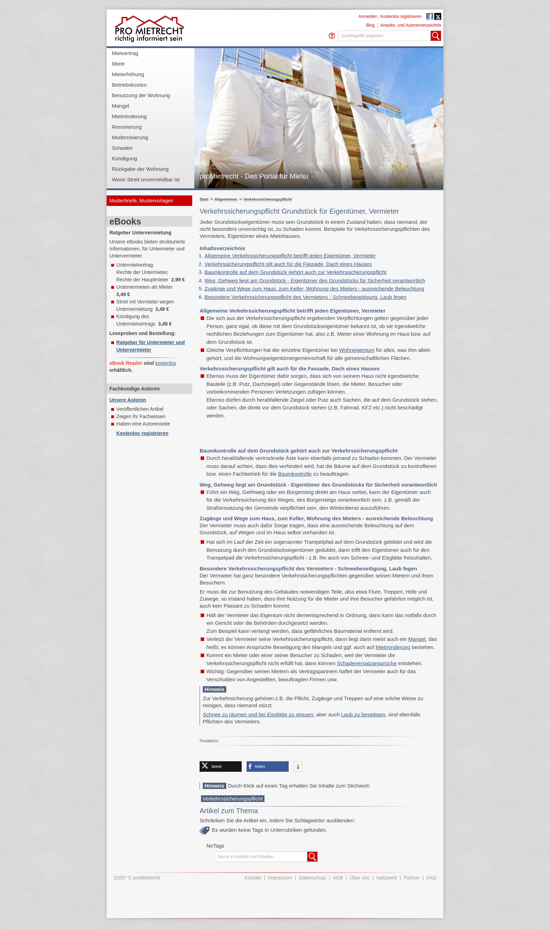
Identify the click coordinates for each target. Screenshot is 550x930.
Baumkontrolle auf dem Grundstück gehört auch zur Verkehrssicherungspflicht (295, 272)
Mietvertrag (125, 53)
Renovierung (127, 127)
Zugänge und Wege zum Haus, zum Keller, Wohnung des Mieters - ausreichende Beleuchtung (314, 289)
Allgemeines (226, 199)
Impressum (280, 878)
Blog (370, 25)
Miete (118, 64)
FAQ (431, 878)
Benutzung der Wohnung (141, 95)
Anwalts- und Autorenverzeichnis (410, 25)
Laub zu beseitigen (363, 714)
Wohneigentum (357, 350)
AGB (338, 878)
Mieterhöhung (128, 74)
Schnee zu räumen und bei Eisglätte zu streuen (258, 714)
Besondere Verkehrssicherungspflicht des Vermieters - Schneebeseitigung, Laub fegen (305, 297)
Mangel (120, 106)
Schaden (122, 148)
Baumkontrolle (295, 474)
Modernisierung (130, 137)
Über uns (360, 878)
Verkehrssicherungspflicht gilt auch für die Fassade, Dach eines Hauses (288, 264)
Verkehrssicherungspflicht (267, 199)
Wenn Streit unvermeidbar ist (146, 179)
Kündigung (124, 158)
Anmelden (367, 16)
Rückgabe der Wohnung (140, 169)
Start (204, 199)
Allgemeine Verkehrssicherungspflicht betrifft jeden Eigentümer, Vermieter (290, 256)
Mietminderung (129, 116)
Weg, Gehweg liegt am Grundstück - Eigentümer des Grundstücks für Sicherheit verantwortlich (314, 280)
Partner (412, 878)
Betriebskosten (129, 85)
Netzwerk (386, 878)
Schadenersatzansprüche (366, 663)
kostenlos (165, 363)
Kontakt (252, 878)
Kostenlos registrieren (401, 16)
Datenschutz (312, 878)
